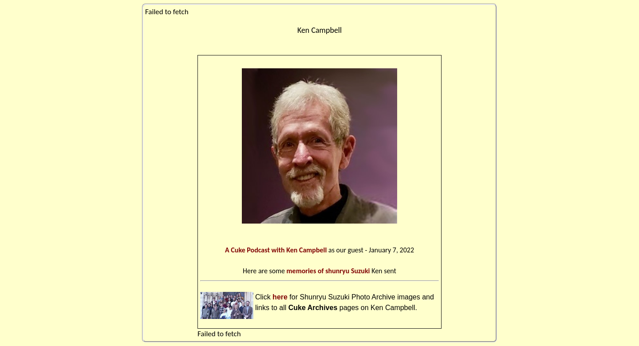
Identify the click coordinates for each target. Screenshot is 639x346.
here (280, 297)
